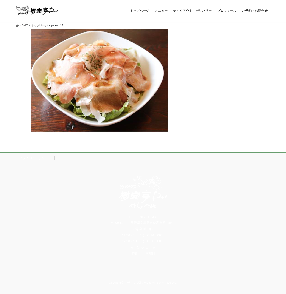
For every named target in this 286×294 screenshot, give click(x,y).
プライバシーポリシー (35, 158)
